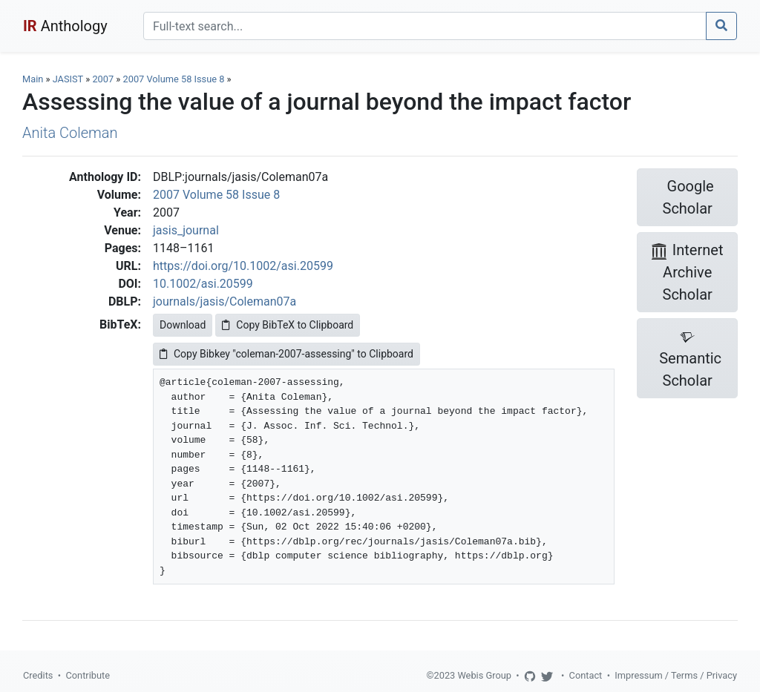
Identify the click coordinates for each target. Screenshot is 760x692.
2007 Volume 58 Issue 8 (175, 79)
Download (183, 325)
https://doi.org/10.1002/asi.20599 (243, 266)
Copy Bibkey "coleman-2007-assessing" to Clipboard (286, 354)
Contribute (87, 675)
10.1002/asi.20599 (203, 284)
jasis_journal (186, 230)
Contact (586, 675)
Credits (38, 675)
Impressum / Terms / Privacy (676, 675)
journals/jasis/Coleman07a (224, 301)
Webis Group (484, 675)
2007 (103, 79)
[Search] (425, 26)
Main (32, 79)
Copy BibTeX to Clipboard (287, 325)
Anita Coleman (69, 133)
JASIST (68, 79)
